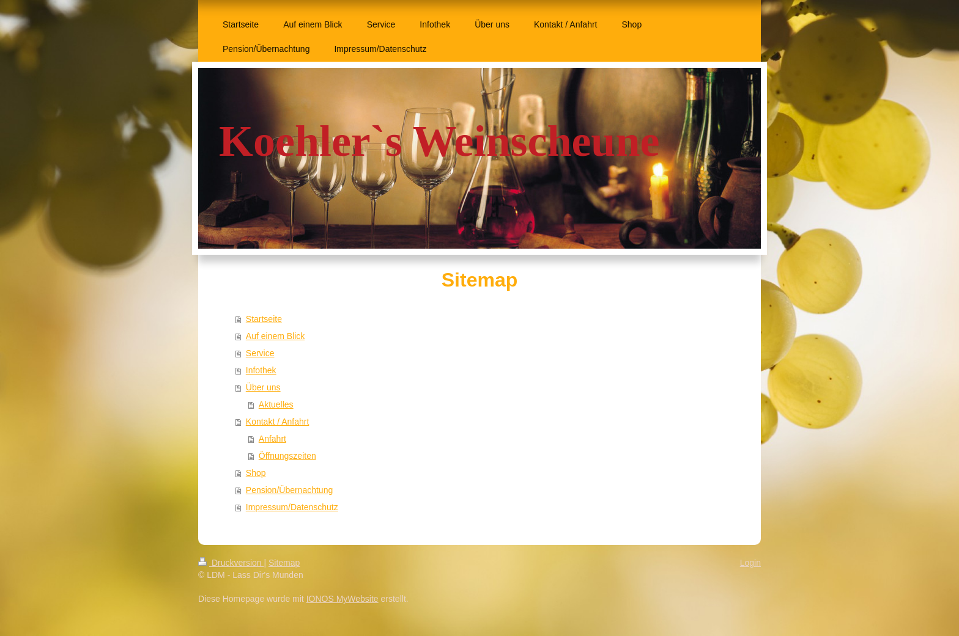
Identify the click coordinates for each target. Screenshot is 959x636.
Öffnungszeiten (287, 456)
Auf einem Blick (275, 336)
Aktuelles (276, 404)
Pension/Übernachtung (289, 490)
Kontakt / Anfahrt (277, 421)
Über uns (263, 387)
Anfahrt (272, 439)
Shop (256, 473)
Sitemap (284, 563)
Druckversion (231, 563)
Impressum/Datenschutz (292, 507)
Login (750, 563)
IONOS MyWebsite (342, 599)
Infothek (261, 370)
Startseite (264, 319)
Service (260, 353)
